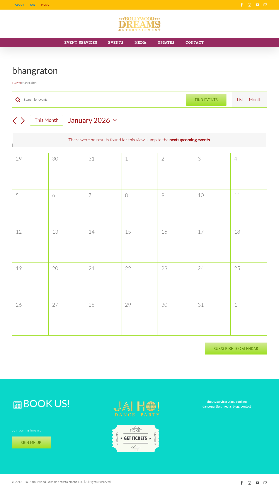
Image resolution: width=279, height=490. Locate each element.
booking (241, 401)
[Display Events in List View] (240, 99)
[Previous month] (14, 121)
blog (236, 406)
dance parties (211, 406)
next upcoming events (189, 139)
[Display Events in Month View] (255, 99)
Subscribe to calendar (236, 348)
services (221, 401)
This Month (46, 120)
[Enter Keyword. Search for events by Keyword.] (102, 100)
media (227, 406)
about (210, 401)
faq (231, 401)
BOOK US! (46, 403)
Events (16, 83)
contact (246, 406)
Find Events (206, 99)
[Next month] (22, 121)
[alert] (139, 140)
